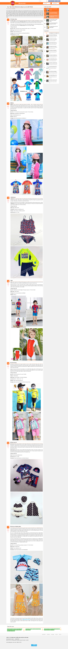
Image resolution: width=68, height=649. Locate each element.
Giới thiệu (48, 634)
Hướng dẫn (43, 634)
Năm (56, 33)
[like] (8, 23)
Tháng (51, 33)
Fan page (52, 634)
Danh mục (22, 3)
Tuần (46, 33)
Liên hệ (60, 634)
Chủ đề (56, 634)
